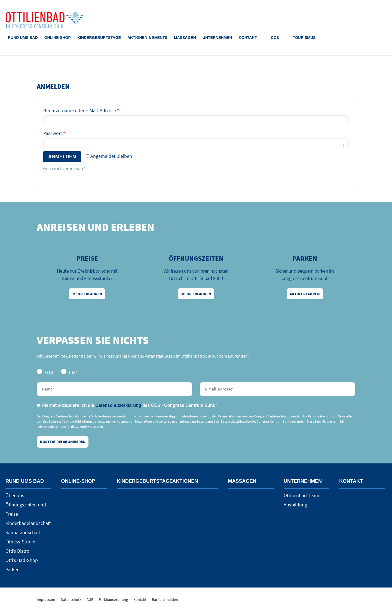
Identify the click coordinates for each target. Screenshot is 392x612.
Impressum (46, 603)
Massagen (185, 37)
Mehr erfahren (87, 294)
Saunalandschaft (22, 537)
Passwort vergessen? (63, 168)
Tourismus (304, 37)
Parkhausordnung (113, 603)
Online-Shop (57, 37)
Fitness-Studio (20, 546)
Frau (45, 374)
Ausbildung (295, 509)
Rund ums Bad (23, 37)
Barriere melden (165, 603)
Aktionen (185, 485)
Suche (326, 38)
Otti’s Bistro (17, 555)
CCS (275, 37)
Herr (69, 374)
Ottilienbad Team (301, 500)
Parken (12, 574)
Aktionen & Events (147, 37)
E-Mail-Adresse (277, 391)
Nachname (114, 391)
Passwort (54, 133)
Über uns (14, 500)
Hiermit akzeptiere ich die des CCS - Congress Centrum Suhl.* (127, 407)
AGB (90, 603)
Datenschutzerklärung (118, 407)
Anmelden (62, 156)
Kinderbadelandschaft (28, 527)
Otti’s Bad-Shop (21, 564)
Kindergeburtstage (99, 37)
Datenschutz (71, 603)
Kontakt (248, 37)
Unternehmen (217, 37)
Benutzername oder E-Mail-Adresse (81, 110)
